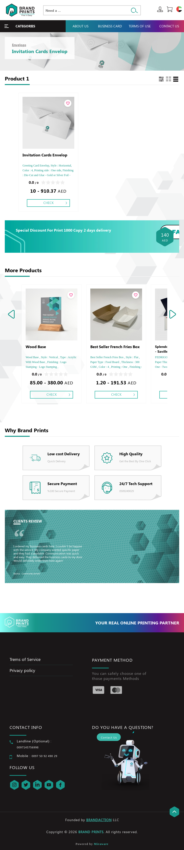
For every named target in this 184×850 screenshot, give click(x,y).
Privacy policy (22, 670)
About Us (80, 26)
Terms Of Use (140, 26)
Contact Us (169, 26)
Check (48, 202)
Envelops (19, 45)
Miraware (101, 844)
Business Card (110, 26)
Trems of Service (25, 659)
